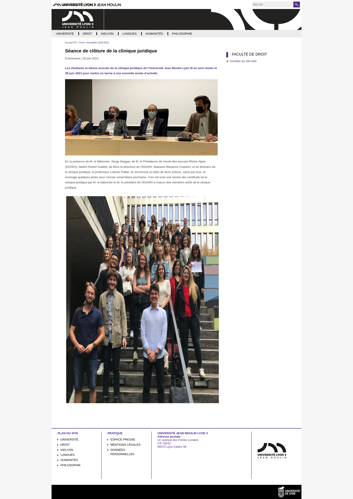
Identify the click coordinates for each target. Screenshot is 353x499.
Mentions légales (125, 444)
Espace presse (123, 439)
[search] (272, 4)
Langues (68, 454)
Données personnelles (122, 452)
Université (69, 439)
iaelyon (67, 450)
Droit (65, 444)
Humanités (69, 460)
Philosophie (71, 465)
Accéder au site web (243, 61)
